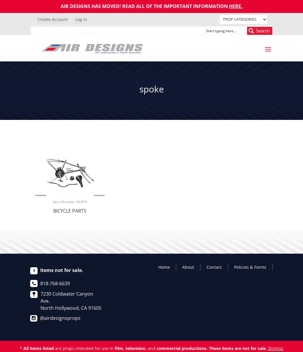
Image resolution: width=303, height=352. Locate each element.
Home (164, 267)
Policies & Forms (250, 267)
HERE (235, 6)
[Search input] (225, 30)
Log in (81, 19)
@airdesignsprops (60, 318)
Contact (214, 267)
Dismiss (275, 348)
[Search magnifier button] (260, 31)
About (188, 267)
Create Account (53, 19)
